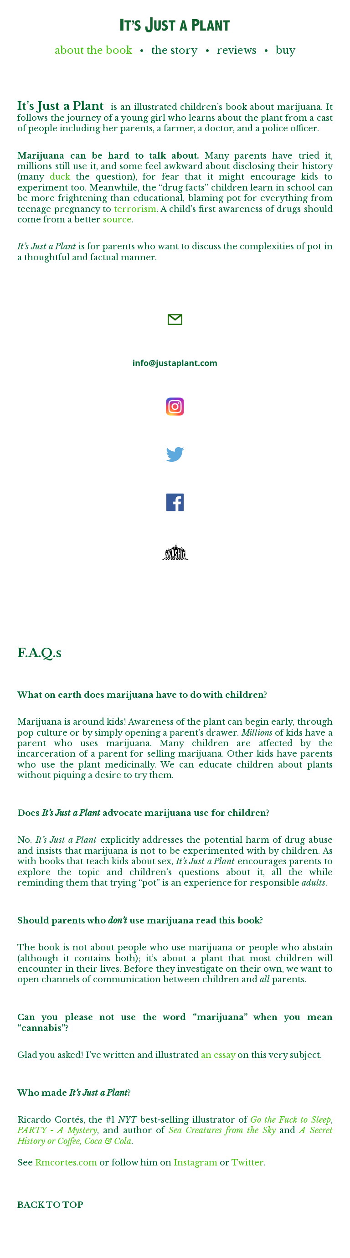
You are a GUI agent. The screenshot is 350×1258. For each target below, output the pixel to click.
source (117, 220)
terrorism (135, 209)
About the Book (93, 50)
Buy (286, 50)
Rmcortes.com (66, 1163)
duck (60, 177)
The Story (174, 50)
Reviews (237, 50)
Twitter (247, 1163)
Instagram (195, 1163)
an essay (218, 1055)
